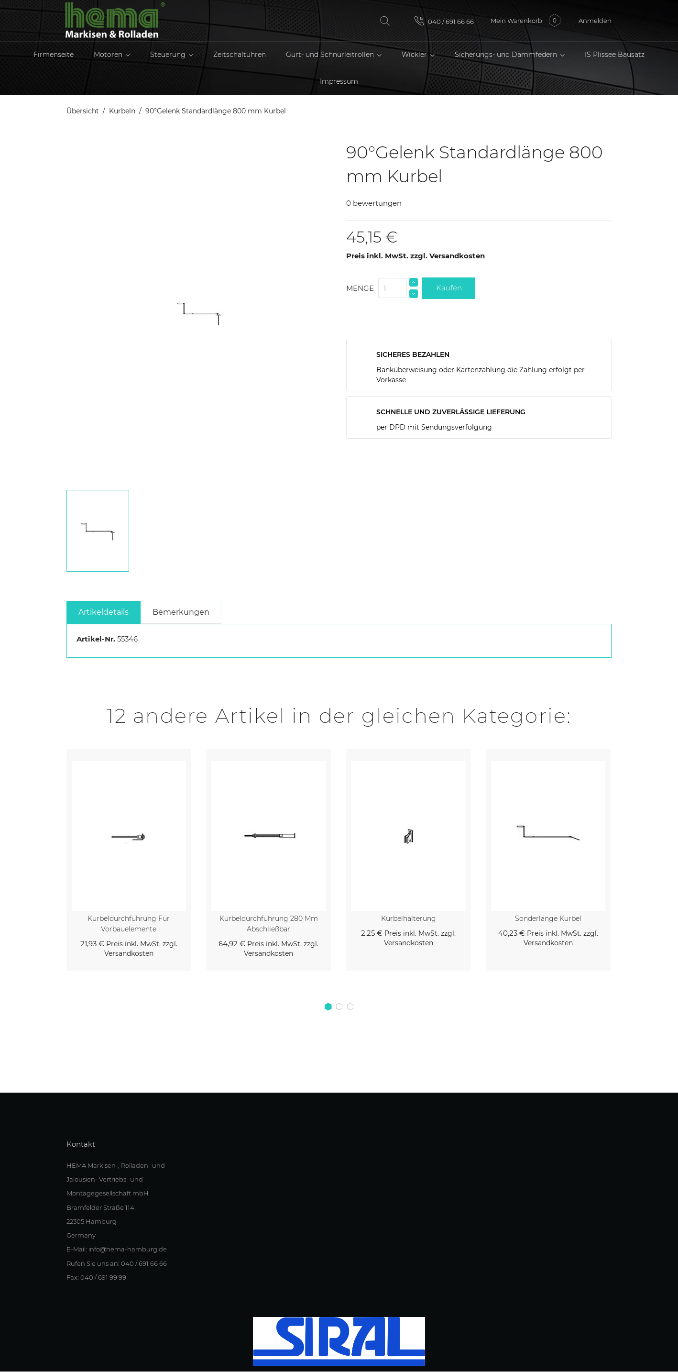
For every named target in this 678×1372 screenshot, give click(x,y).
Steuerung (168, 54)
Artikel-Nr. (96, 638)
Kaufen (449, 287)
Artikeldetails (103, 612)
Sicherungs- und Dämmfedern (507, 54)
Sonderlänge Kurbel (548, 918)
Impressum (339, 81)
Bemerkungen (181, 612)
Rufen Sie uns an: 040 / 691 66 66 (116, 1263)
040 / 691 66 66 (444, 20)
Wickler (415, 54)
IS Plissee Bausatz (615, 54)
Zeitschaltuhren (239, 54)
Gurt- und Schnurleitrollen (331, 54)
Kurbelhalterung (408, 918)
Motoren (109, 54)
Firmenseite (53, 54)
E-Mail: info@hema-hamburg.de (116, 1249)
